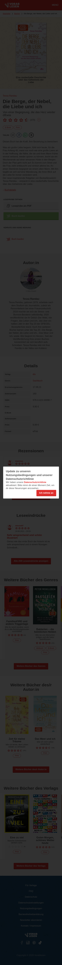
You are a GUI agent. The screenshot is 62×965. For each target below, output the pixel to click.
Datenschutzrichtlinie (35, 482)
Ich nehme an (46, 493)
